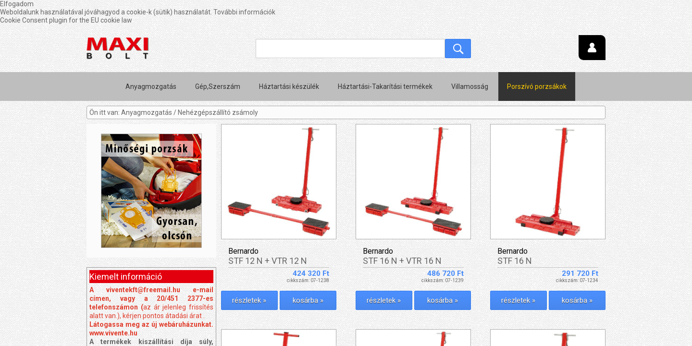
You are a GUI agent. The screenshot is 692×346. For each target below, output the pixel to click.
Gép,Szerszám (217, 62)
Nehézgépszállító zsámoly (218, 88)
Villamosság (469, 62)
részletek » (249, 276)
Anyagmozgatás (150, 62)
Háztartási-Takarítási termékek (385, 62)
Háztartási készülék (289, 62)
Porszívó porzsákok (537, 62)
